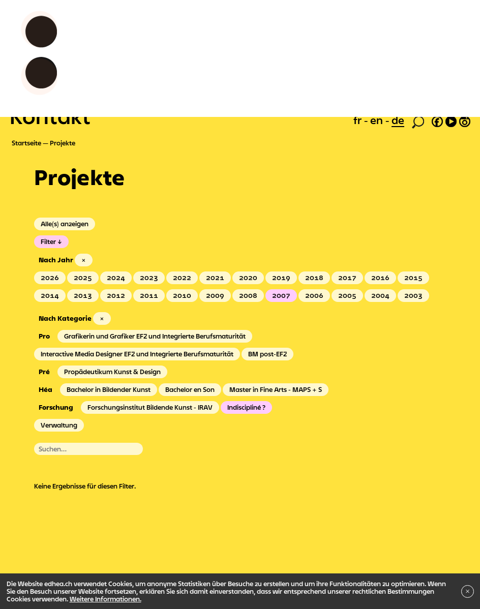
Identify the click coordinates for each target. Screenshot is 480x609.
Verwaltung (59, 425)
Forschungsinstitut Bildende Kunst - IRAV (150, 407)
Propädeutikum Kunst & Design (112, 372)
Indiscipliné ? (246, 407)
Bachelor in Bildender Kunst (109, 389)
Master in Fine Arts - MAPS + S (275, 389)
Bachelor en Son (190, 389)
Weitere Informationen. (105, 599)
